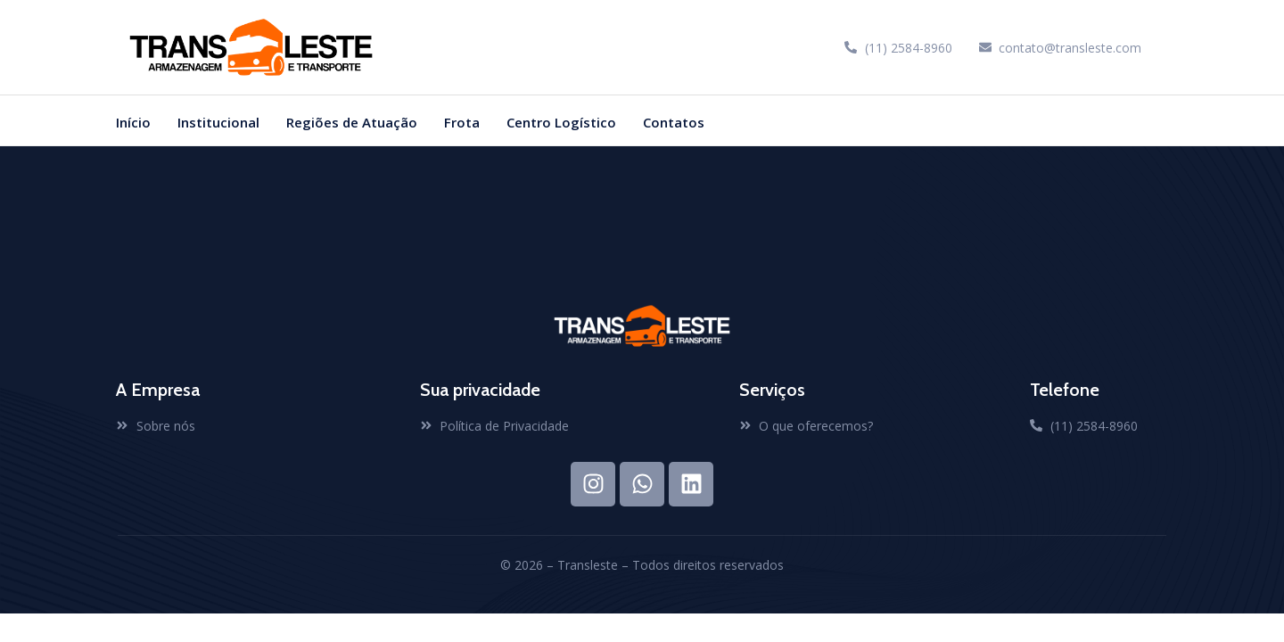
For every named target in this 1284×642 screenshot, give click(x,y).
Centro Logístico (561, 122)
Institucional (218, 122)
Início (133, 122)
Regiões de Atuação (351, 122)
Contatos (673, 122)
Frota (462, 122)
